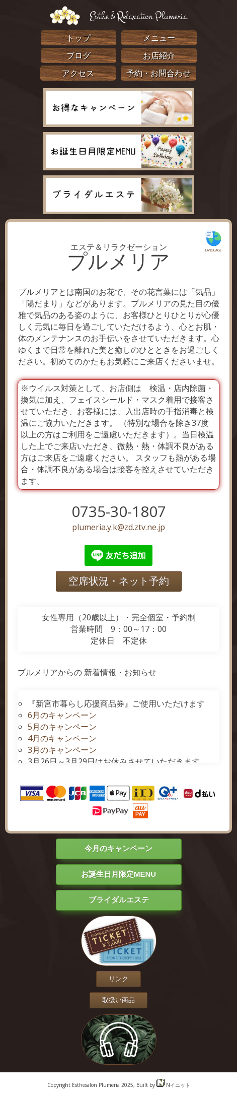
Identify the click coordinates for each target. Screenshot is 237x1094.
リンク (118, 979)
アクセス (78, 73)
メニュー (159, 37)
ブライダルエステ (119, 899)
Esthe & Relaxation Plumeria (138, 16)
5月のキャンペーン (62, 726)
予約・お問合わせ (158, 73)
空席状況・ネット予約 (118, 581)
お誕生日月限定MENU (118, 874)
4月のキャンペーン (62, 738)
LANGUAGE (213, 240)
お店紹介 (159, 55)
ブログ (78, 55)
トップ (78, 37)
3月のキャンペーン (62, 749)
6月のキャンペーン (62, 715)
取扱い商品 (118, 1000)
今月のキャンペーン (118, 848)
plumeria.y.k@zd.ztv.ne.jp (118, 527)
